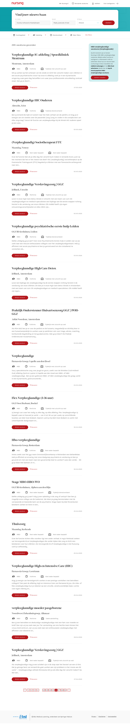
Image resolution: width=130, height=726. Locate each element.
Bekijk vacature (20, 87)
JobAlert (96, 3)
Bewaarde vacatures (80, 3)
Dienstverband (56, 35)
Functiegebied (19, 35)
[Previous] (25, 690)
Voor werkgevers (109, 3)
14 (50, 690)
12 (44, 690)
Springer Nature (66, 717)
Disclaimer (102, 716)
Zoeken (108, 23)
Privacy (94, 716)
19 (65, 690)
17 (59, 690)
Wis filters (88, 35)
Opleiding (37, 35)
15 (53, 690)
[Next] (69, 690)
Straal (79, 19)
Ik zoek (18, 19)
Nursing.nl (64, 3)
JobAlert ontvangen (97, 66)
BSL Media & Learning (41, 717)
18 (62, 690)
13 (47, 690)
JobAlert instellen (99, 77)
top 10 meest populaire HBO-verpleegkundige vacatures (101, 70)
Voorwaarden (112, 716)
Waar (54, 19)
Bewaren (34, 87)
